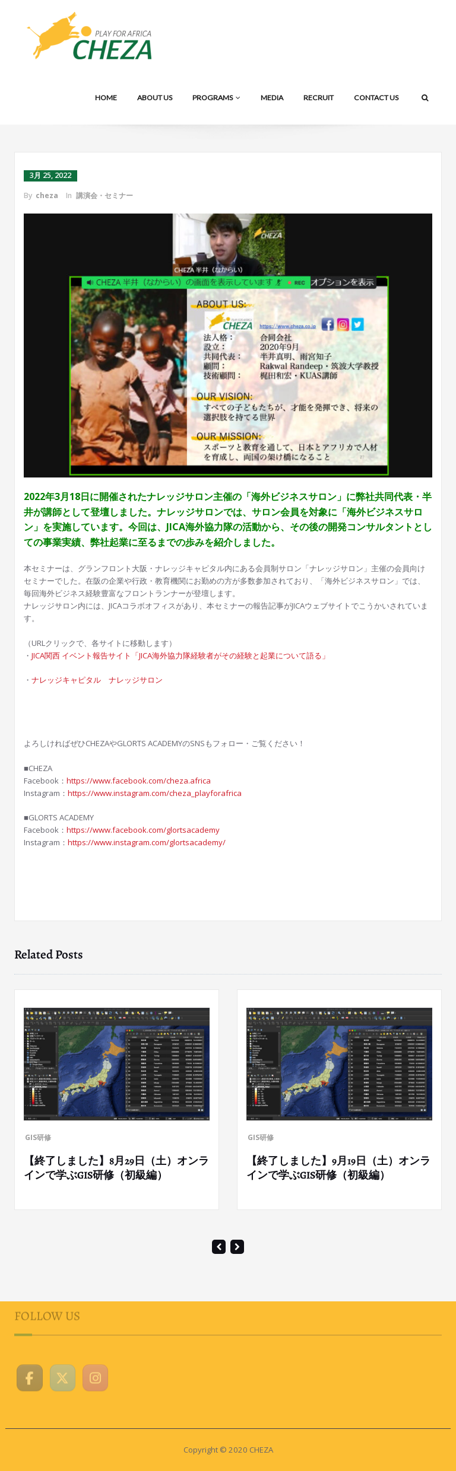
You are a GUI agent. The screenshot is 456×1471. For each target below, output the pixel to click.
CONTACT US (376, 97)
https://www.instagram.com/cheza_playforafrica (155, 793)
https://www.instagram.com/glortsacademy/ (147, 842)
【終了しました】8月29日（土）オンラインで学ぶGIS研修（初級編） (116, 1168)
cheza (47, 195)
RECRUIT (318, 97)
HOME (106, 97)
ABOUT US (154, 97)
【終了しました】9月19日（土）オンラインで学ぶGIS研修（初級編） (338, 1168)
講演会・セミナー (104, 195)
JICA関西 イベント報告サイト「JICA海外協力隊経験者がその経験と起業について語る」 (180, 655)
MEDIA (272, 97)
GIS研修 (38, 1137)
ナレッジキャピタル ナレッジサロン (97, 679)
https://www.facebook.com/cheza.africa (138, 780)
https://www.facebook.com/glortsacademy (143, 829)
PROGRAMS (216, 97)
